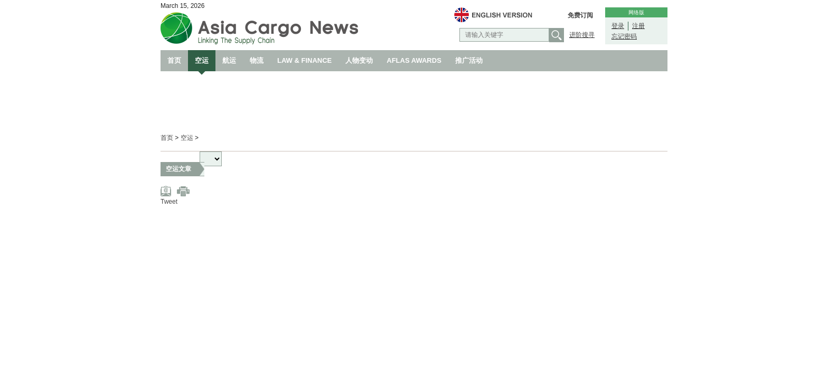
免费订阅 (580, 15)
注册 (638, 26)
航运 (229, 60)
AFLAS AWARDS (414, 60)
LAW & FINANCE (304, 60)
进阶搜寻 (582, 35)
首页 (174, 60)
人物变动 (359, 60)
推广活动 (469, 60)
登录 (617, 26)
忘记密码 (624, 36)
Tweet (169, 201)
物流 (257, 60)
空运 (202, 60)
